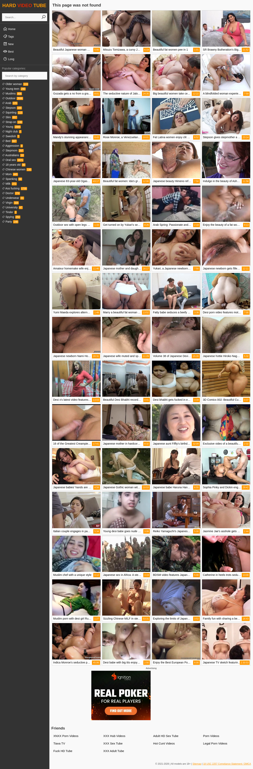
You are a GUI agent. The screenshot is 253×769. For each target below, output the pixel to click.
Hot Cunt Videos (164, 743)
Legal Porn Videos (215, 743)
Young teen (14, 88)
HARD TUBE (24, 5)
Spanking (12, 178)
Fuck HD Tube (62, 751)
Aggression (12, 145)
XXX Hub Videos (114, 736)
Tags (8, 36)
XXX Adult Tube (113, 751)
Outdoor (12, 98)
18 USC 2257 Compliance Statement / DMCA (227, 763)
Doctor (11, 193)
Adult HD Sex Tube (165, 736)
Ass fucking (14, 188)
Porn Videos (211, 736)
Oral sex (13, 160)
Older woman (15, 84)
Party (10, 221)
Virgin (10, 202)
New (8, 44)
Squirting (12, 112)
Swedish (11, 136)
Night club (12, 131)
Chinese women (17, 169)
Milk (9, 183)
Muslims (12, 93)
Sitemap (197, 763)
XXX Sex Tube (113, 743)
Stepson (12, 107)
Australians (13, 155)
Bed (9, 141)
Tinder (9, 212)
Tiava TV (59, 743)
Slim (9, 117)
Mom (10, 174)
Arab (10, 103)
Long (8, 59)
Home (9, 29)
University (12, 207)
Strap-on (12, 122)
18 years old (13, 164)
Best (8, 51)
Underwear (13, 197)
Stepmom (13, 150)
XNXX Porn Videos (65, 736)
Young (11, 126)
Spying (11, 216)
